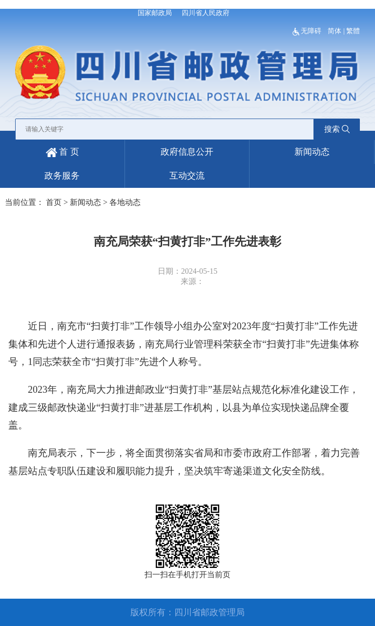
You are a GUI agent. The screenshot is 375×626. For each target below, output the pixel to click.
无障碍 (307, 31)
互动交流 (187, 176)
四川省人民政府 (205, 13)
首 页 (62, 152)
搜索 (337, 129)
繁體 (353, 31)
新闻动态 (312, 152)
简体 (334, 31)
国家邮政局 (155, 13)
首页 (54, 202)
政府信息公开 (187, 152)
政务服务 (62, 176)
